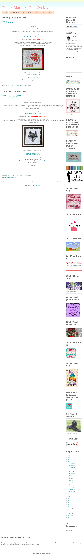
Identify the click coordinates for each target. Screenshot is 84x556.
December (71, 463)
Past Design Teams (14, 12)
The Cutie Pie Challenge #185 (33, 36)
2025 (69, 457)
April (70, 485)
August (71, 471)
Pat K (74, 36)
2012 (69, 515)
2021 (69, 496)
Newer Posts (6, 182)
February (71, 489)
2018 (69, 502)
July (70, 478)
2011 (69, 517)
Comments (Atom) (36, 185)
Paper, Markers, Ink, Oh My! (26, 7)
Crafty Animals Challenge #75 (33, 153)
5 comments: (19, 175)
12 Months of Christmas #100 (33, 74)
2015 (69, 508)
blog (45, 160)
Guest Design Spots (27, 12)
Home (5, 12)
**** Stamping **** (11, 96)
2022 (69, 494)
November (71, 465)
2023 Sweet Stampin (11, 177)
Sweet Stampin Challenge (33, 113)
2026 (69, 455)
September (72, 469)
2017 (69, 504)
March (70, 487)
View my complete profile (72, 51)
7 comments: (19, 85)
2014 (69, 511)
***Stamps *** (9, 22)
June (70, 480)
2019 (69, 500)
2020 (69, 498)
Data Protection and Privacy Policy (43, 12)
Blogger (49, 553)
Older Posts (60, 182)
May (70, 482)
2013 (69, 513)
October (71, 467)
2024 (69, 459)
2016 (69, 506)
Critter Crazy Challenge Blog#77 (33, 154)
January (71, 491)
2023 (69, 461)
